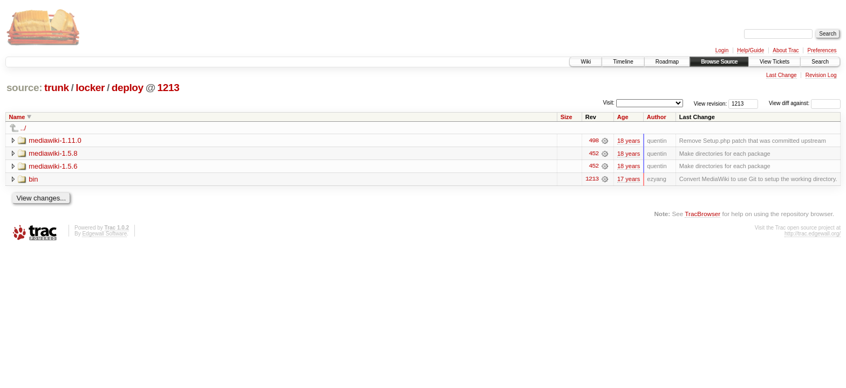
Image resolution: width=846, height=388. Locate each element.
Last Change (781, 75)
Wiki (586, 62)
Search (820, 62)
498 (593, 140)
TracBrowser (702, 214)
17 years (628, 179)
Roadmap (667, 62)
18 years (628, 140)
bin (33, 179)
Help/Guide (750, 50)
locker (90, 87)
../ (23, 128)
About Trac (786, 50)
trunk (56, 87)
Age (623, 117)
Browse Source (719, 62)
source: (24, 87)
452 (593, 153)
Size (566, 117)
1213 (169, 87)
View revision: (710, 103)
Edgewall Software (104, 234)
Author (656, 117)
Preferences (822, 50)
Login (721, 50)
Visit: (609, 103)
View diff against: (805, 103)
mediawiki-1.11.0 (55, 140)
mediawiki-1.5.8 (53, 153)
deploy (128, 87)
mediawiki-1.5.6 (53, 166)
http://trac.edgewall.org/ (812, 234)
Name (17, 117)
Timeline (623, 62)
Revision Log (821, 75)
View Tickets (774, 62)
